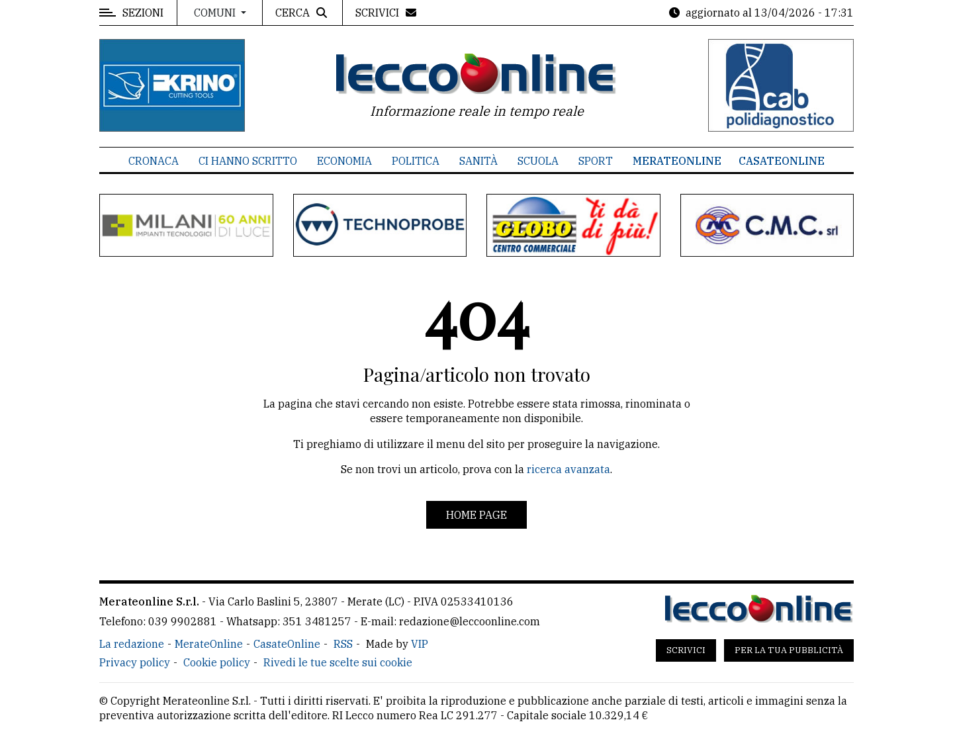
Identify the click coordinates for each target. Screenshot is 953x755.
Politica (415, 160)
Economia (344, 160)
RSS (343, 643)
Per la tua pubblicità (789, 650)
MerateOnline (677, 160)
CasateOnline (782, 160)
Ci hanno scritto (248, 160)
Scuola (538, 160)
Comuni (216, 12)
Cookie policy (216, 662)
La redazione (131, 643)
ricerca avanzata (568, 469)
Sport (595, 160)
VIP (419, 643)
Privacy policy (134, 662)
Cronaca (153, 160)
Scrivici (685, 650)
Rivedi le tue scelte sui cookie (337, 662)
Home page (476, 514)
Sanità (478, 160)
